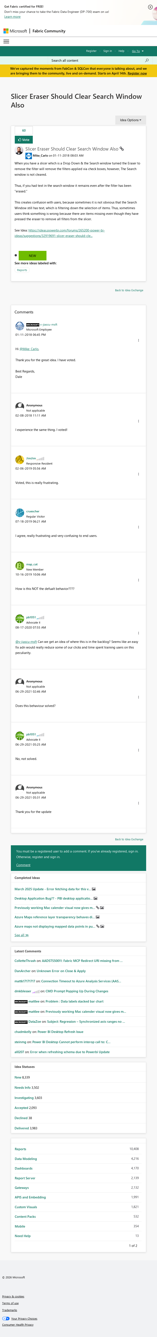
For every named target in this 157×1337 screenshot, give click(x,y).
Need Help (23, 1236)
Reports (22, 270)
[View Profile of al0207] (19, 1052)
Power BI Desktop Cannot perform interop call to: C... (71, 1042)
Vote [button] (25, 139)
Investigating (25, 1097)
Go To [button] (136, 51)
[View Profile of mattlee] (34, 1001)
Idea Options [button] (129, 120)
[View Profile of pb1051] (31, 617)
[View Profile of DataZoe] (34, 1021)
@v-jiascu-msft (26, 641)
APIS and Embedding (30, 1197)
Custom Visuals (26, 1207)
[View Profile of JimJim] (31, 458)
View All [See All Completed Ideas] (22, 935)
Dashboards (23, 1168)
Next (142, 1245)
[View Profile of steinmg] (20, 1042)
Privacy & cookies (13, 1296)
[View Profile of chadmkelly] (23, 1031)
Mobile (20, 1226)
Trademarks (9, 1310)
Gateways (22, 1187)
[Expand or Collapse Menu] (6, 41)
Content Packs (25, 1216)
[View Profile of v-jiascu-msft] (48, 324)
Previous (123, 1245)
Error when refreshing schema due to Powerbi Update (70, 1052)
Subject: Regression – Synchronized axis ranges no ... (86, 1021)
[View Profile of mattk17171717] (25, 981)
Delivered (22, 1128)
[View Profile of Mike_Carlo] (40, 155)
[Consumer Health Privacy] (78, 1324)
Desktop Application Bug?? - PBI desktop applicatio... (54, 898)
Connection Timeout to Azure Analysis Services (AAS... (81, 981)
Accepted (22, 1107)
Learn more (12, 16)
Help (121, 51)
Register (91, 51)
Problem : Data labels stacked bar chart (74, 1001)
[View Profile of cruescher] (32, 511)
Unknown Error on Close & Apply (61, 971)
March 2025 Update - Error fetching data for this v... (53, 889)
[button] (139, 340)
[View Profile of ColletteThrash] (25, 960)
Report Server (25, 1178)
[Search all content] (100, 60)
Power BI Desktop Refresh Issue (60, 1031)
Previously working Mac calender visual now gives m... (55, 907)
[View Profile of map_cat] (32, 564)
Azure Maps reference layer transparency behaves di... (55, 917)
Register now (137, 73)
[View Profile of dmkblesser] (23, 991)
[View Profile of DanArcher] (23, 971)
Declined (21, 1118)
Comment (23, 865)
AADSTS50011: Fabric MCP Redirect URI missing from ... (82, 960)
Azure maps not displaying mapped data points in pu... (55, 926)
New (32, 255)
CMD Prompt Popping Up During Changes (77, 991)
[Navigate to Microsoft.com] (15, 30)
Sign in (107, 51)
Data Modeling (26, 1159)
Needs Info (23, 1087)
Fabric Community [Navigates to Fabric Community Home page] (49, 30)
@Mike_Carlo (29, 349)
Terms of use (10, 1303)
